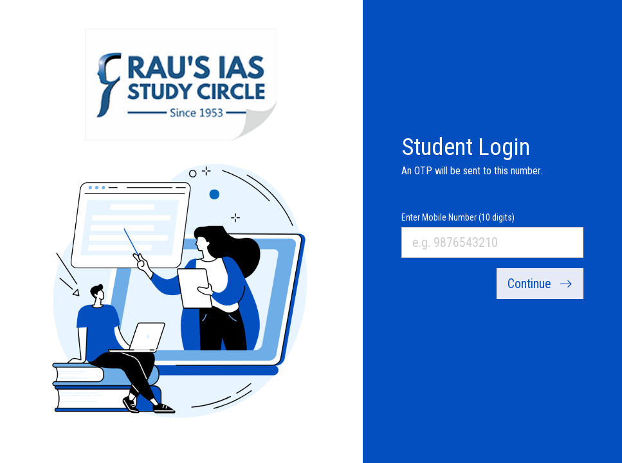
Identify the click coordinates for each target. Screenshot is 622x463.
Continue (540, 283)
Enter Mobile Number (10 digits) (458, 217)
